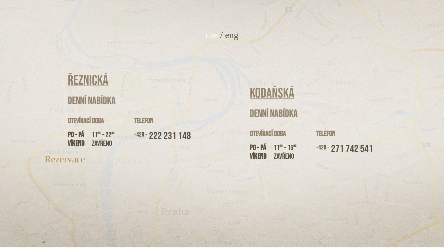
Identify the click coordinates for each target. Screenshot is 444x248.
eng (231, 35)
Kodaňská (272, 93)
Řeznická (88, 80)
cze (211, 35)
